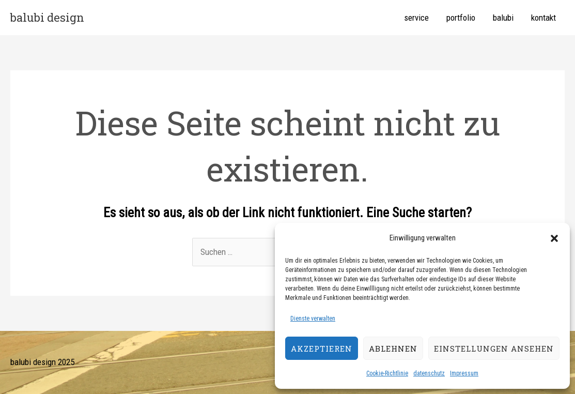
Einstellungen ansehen (494, 348)
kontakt (543, 17)
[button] (554, 238)
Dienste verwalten (312, 318)
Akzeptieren (321, 348)
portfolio (460, 17)
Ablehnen (393, 348)
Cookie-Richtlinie (387, 373)
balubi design (47, 17)
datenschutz (429, 373)
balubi (503, 17)
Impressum (464, 373)
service (416, 17)
